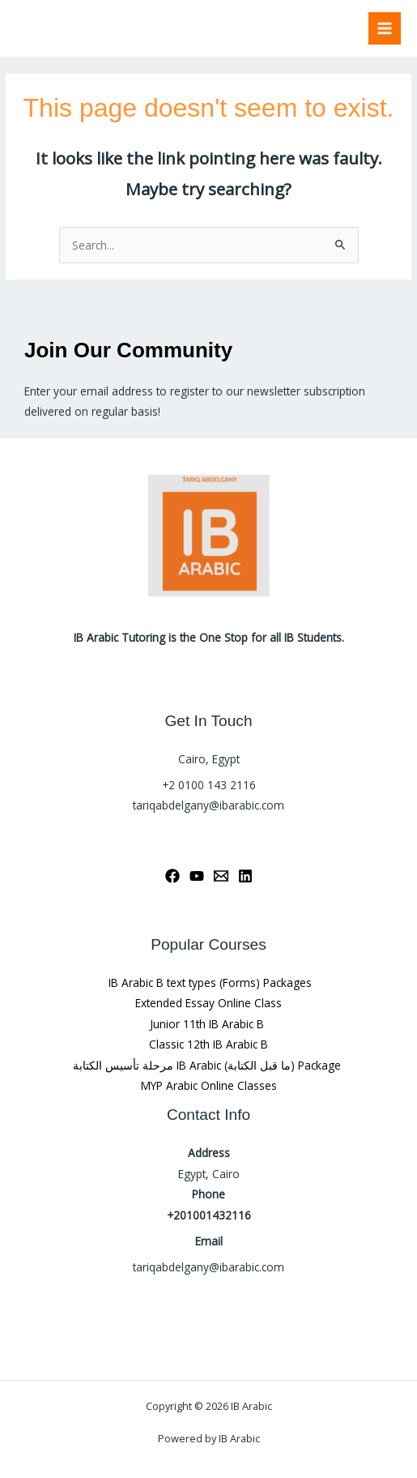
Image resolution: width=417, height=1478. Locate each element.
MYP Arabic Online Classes (209, 1085)
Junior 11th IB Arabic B (208, 1024)
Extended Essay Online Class (208, 1002)
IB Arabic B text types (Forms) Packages (208, 982)
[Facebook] (172, 876)
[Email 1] (221, 876)
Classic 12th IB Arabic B (208, 1044)
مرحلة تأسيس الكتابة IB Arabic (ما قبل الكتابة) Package (208, 1065)
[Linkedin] (245, 876)
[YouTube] (196, 876)
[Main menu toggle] (385, 28)
